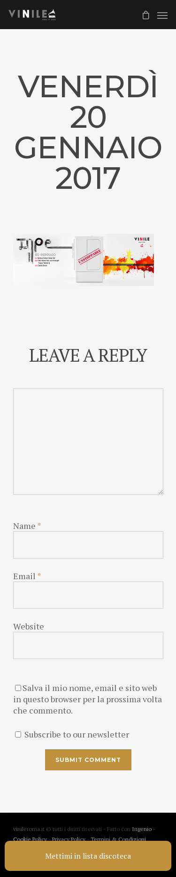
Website (28, 626)
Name (27, 525)
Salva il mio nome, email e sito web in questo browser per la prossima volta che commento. (87, 699)
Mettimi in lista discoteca (88, 856)
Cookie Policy (30, 839)
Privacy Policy (69, 839)
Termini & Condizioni (118, 839)
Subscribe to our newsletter (72, 734)
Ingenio (142, 828)
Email (27, 576)
